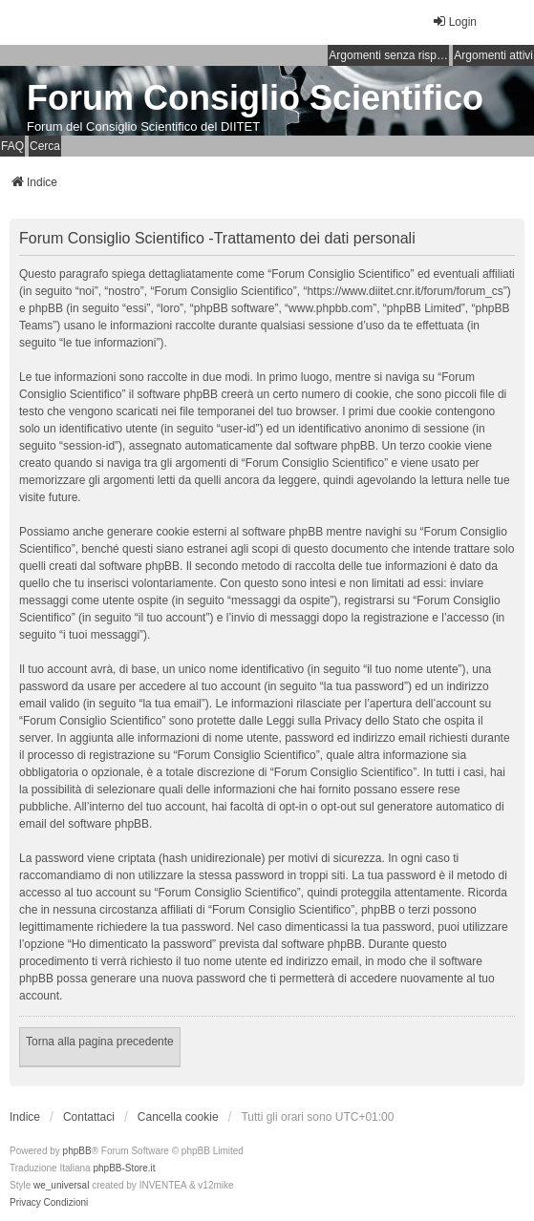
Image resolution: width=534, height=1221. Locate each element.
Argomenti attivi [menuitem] (493, 55)
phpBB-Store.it (124, 1168)
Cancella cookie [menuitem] (178, 1117)
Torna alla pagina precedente (100, 1041)
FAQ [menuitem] (12, 146)
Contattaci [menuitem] (89, 1117)
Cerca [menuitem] (45, 146)
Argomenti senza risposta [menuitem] (389, 55)
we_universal (61, 1185)
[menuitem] (25, 1202)
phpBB (77, 1151)
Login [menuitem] (454, 21)
